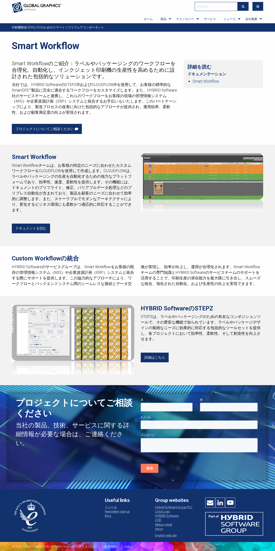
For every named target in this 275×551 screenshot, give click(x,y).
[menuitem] (148, 19)
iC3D (158, 520)
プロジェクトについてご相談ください (46, 129)
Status (128, 546)
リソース (111, 507)
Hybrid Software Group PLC (173, 507)
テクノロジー (185, 19)
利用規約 (110, 546)
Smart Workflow (205, 81)
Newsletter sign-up (117, 511)
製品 (163, 19)
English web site (166, 535)
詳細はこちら (154, 357)
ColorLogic (162, 511)
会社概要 (251, 19)
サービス (210, 19)
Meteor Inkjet (163, 524)
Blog (108, 516)
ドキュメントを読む (30, 228)
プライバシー (88, 546)
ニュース (230, 19)
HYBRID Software (167, 516)
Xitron (159, 529)
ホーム (148, 19)
